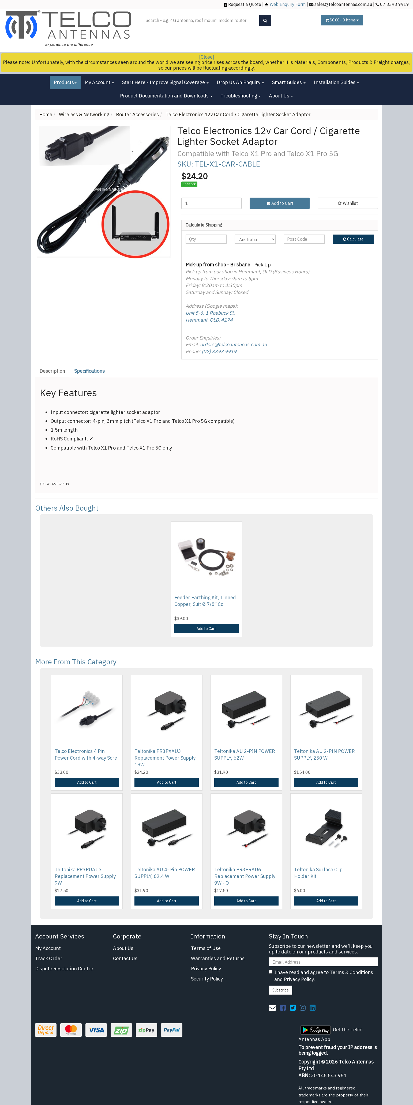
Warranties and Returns (218, 958)
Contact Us (125, 958)
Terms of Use (206, 948)
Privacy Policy (206, 969)
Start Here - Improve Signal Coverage (165, 82)
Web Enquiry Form (288, 4)
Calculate (353, 239)
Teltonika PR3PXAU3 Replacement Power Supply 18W (165, 758)
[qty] (206, 239)
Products (65, 82)
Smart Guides (289, 82)
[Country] (255, 239)
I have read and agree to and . (321, 975)
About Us (281, 96)
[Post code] (304, 239)
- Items (342, 20)
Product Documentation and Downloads (166, 96)
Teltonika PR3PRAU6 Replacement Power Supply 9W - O (244, 876)
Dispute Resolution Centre (64, 969)
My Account (99, 82)
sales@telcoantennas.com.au (343, 4)
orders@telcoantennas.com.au (233, 344)
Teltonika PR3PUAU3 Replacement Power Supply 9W (85, 876)
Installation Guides (336, 82)
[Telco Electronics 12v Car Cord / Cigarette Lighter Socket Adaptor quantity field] (211, 203)
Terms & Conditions (351, 972)
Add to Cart (279, 203)
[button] (348, 203)
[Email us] (272, 1007)
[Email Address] (323, 961)
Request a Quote (244, 4)
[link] (283, 1007)
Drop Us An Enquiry (240, 82)
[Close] (206, 57)
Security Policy (207, 979)
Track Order (48, 958)
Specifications (89, 371)
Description (52, 371)
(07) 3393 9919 (219, 351)
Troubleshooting (240, 96)
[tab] (52, 371)
